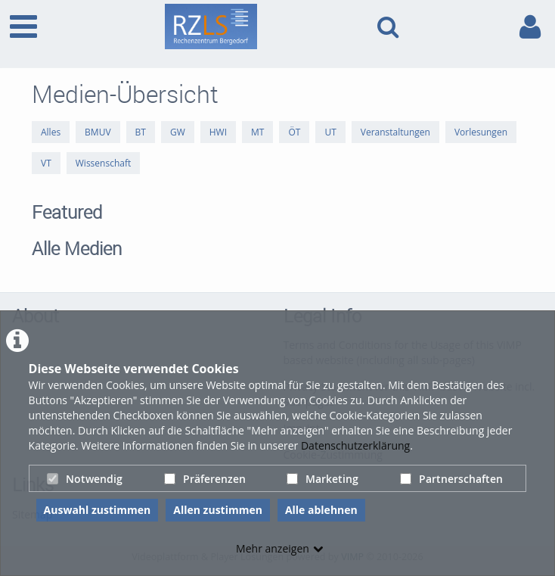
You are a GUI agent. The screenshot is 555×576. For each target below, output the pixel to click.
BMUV (97, 132)
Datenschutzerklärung (355, 445)
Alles (50, 132)
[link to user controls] (530, 26)
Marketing (322, 479)
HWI (218, 132)
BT (140, 132)
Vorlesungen (480, 132)
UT (330, 132)
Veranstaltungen (395, 132)
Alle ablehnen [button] (321, 510)
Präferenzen (205, 479)
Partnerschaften (451, 479)
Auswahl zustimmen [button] (97, 510)
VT (46, 163)
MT (257, 132)
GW (177, 132)
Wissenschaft (103, 163)
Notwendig (84, 479)
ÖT (294, 132)
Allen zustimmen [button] (217, 510)
